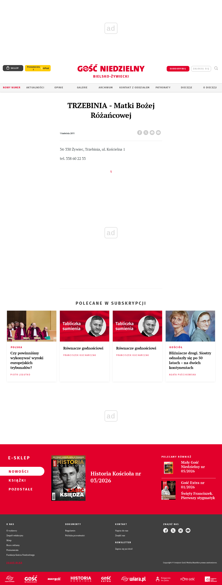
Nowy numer (11, 87)
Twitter (146, 131)
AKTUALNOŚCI (35, 87)
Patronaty (163, 87)
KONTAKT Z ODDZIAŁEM (134, 87)
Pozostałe (17, 489)
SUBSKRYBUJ (178, 69)
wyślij (159, 131)
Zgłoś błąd (14, 563)
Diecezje (186, 87)
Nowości (17, 471)
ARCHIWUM (106, 87)
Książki (17, 480)
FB (140, 131)
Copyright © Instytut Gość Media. (177, 563)
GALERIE (82, 87)
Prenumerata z (33, 68)
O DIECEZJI (210, 87)
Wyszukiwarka (216, 68)
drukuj (153, 131)
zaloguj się (201, 69)
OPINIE (58, 87)
